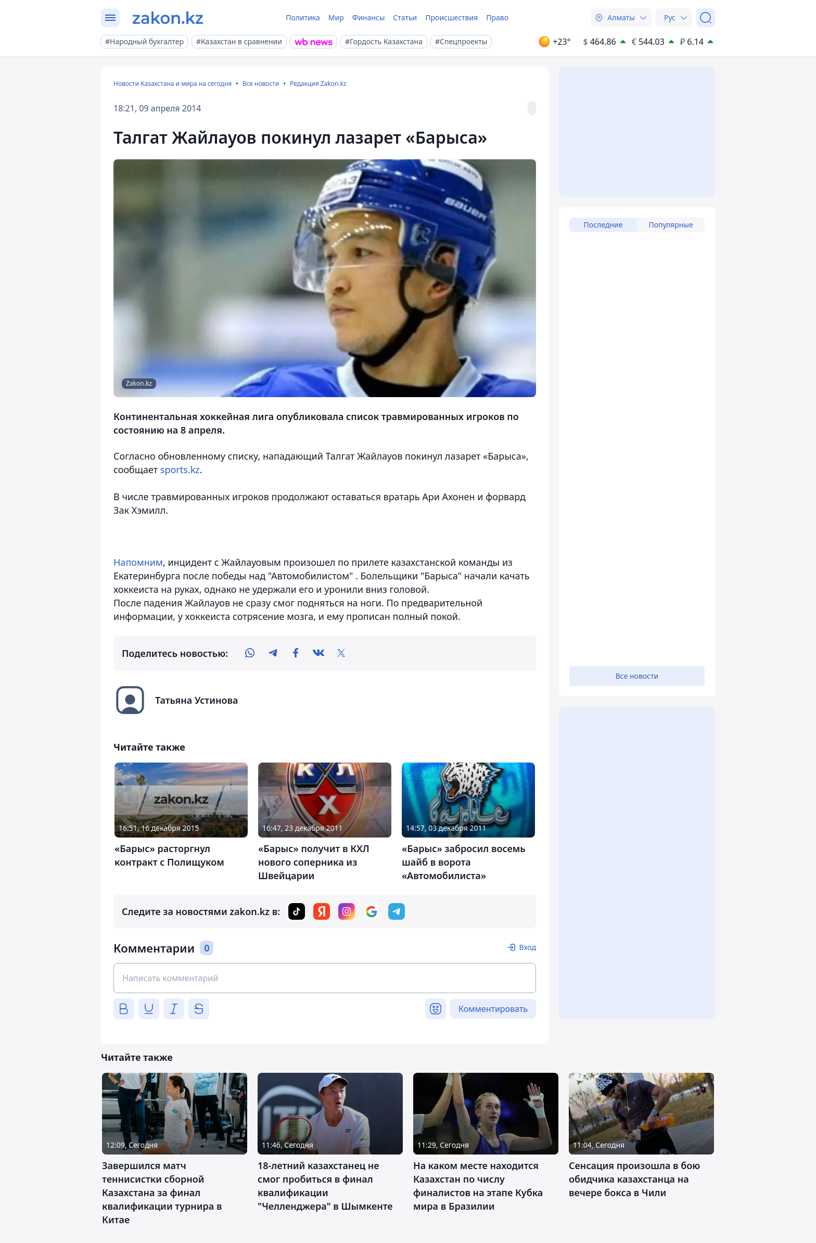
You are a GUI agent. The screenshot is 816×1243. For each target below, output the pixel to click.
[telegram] (272, 653)
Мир (336, 17)
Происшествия (451, 17)
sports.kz (180, 469)
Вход (527, 947)
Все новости (261, 83)
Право (497, 17)
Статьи (405, 17)
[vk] (318, 653)
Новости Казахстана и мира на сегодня (172, 83)
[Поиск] (705, 17)
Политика (303, 17)
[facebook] (295, 653)
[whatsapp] (249, 653)
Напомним (138, 562)
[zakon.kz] (167, 17)
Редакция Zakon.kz (318, 83)
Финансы (368, 17)
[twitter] (341, 653)
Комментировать (493, 1008)
